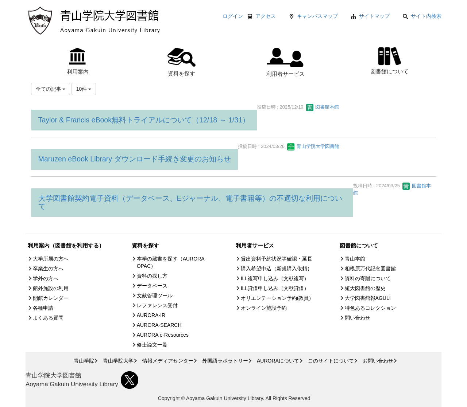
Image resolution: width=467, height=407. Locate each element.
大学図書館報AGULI (368, 298)
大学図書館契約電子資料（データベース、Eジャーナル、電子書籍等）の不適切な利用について (190, 202)
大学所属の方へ (51, 259)
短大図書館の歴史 (365, 288)
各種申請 (43, 308)
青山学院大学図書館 (313, 146)
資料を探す (181, 62)
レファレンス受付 (157, 305)
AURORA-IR (151, 315)
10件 (83, 89)
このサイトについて (331, 361)
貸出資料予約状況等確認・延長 (276, 259)
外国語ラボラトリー (225, 361)
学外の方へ (45, 278)
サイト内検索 (422, 16)
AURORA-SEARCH (159, 325)
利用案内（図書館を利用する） (66, 245)
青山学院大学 (118, 361)
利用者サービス (285, 62)
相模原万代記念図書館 (370, 268)
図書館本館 (322, 107)
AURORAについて (278, 361)
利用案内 (78, 61)
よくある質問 (48, 318)
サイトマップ (374, 16)
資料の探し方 (152, 276)
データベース (152, 286)
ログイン (233, 16)
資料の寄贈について (368, 278)
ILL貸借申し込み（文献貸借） (275, 288)
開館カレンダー (51, 298)
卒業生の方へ (48, 268)
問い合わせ (357, 318)
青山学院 (84, 361)
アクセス (265, 16)
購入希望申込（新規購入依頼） (276, 268)
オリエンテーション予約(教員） (277, 298)
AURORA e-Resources (163, 335)
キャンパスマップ (317, 16)
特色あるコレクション (370, 308)
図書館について (389, 59)
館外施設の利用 (51, 288)
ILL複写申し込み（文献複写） (275, 278)
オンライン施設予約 (264, 308)
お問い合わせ (378, 361)
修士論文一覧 (152, 345)
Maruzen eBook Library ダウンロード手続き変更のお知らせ (134, 159)
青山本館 (355, 259)
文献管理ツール (155, 295)
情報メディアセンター (167, 361)
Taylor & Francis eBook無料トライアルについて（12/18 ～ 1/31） (144, 120)
